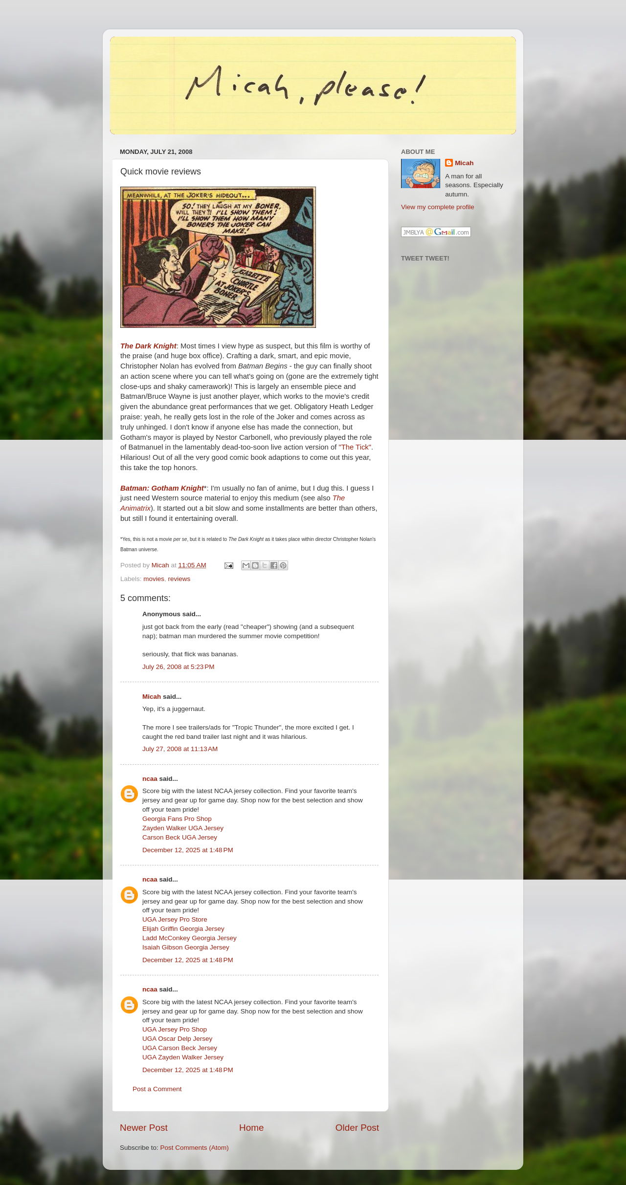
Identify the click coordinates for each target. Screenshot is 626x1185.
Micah (151, 696)
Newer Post (144, 1127)
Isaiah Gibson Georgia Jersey (185, 947)
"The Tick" (354, 447)
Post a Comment (157, 1089)
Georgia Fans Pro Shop (177, 818)
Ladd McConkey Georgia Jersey (189, 938)
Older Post (357, 1127)
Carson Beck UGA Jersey (179, 837)
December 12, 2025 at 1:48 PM (187, 850)
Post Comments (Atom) (194, 1147)
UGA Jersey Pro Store (174, 919)
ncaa (149, 778)
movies (153, 578)
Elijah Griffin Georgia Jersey (183, 928)
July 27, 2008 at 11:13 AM (180, 749)
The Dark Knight (148, 346)
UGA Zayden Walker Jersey (183, 1057)
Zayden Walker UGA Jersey (183, 828)
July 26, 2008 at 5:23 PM (178, 666)
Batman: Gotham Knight (162, 488)
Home (251, 1127)
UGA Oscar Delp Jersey (177, 1038)
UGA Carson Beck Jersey (179, 1048)
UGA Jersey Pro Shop (174, 1029)
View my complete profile (437, 207)
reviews (179, 578)
